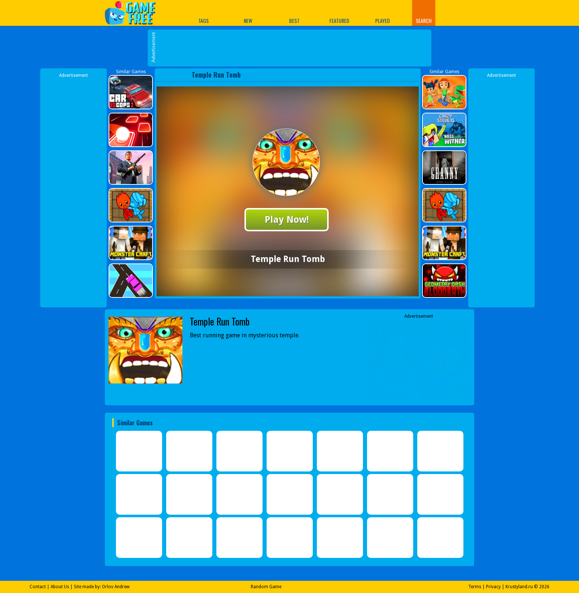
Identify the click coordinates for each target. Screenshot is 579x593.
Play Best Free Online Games (134, 12)
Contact (38, 586)
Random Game (266, 586)
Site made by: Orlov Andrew (102, 586)
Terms (474, 586)
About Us (60, 586)
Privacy (493, 586)
